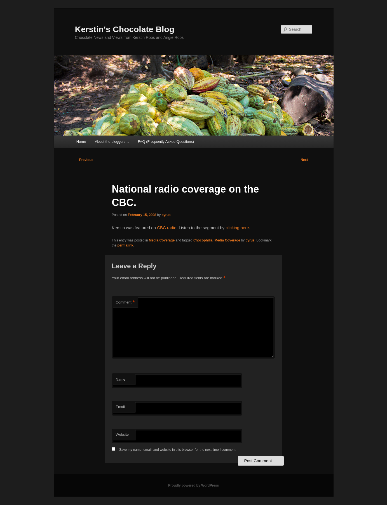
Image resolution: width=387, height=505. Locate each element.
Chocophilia (203, 240)
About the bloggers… (112, 141)
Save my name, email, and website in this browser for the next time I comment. (177, 450)
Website (122, 434)
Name (120, 379)
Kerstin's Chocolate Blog (125, 29)
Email (120, 407)
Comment (125, 302)
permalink (125, 245)
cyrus (166, 215)
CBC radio (166, 227)
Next (306, 160)
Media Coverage (162, 240)
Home (81, 141)
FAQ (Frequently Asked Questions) (166, 141)
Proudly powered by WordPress (193, 485)
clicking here (237, 227)
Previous (84, 160)
